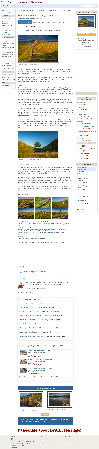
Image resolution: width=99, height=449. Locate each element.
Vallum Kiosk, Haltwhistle (36, 350)
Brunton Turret (5, 41)
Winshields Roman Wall (8, 68)
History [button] (17, 5)
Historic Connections (25, 22)
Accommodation (51, 22)
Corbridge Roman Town (8, 54)
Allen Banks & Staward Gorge (28, 332)
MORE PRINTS (45, 414)
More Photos (62, 22)
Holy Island (80, 158)
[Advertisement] (45, 255)
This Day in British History (44, 447)
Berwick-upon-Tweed (82, 148)
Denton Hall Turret (6, 76)
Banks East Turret (6, 18)
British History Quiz (42, 441)
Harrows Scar (5, 23)
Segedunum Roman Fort (8, 79)
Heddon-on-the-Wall (7, 78)
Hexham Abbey (81, 138)
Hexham (79, 156)
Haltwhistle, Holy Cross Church (28, 328)
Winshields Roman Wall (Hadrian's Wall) (35, 231)
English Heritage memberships (44, 232)
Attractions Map (7, 12)
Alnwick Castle (81, 107)
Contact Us (67, 439)
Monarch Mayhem (42, 445)
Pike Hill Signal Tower (7, 29)
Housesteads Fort (6, 56)
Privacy (66, 441)
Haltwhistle (80, 153)
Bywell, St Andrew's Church (84, 117)
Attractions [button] (9, 5)
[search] (88, 6)
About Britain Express (70, 443)
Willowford (4, 32)
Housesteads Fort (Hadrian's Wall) (29, 320)
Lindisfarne (80, 121)
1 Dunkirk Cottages (82, 178)
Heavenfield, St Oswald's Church (86, 126)
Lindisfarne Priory (81, 102)
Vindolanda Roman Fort (26, 307)
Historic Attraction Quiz (43, 443)
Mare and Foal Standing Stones (28, 311)
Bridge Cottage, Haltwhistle (37, 359)
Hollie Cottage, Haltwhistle (36, 368)
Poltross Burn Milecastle (8, 31)
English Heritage (23, 232)
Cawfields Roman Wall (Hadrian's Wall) (30, 315)
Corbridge (79, 151)
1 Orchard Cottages (82, 186)
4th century (21, 292)
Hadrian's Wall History (7, 87)
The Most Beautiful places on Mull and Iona (33, 271)
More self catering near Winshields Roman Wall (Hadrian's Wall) (38, 377)
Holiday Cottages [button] (27, 5)
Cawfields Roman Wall (8, 47)
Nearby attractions (38, 22)
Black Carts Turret (6, 40)
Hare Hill (4, 22)
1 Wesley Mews (81, 200)
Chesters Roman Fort (7, 52)
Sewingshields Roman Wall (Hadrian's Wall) (32, 336)
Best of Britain (49, 5)
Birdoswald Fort (6, 20)
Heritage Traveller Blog (43, 439)
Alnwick (79, 146)
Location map (22, 234)
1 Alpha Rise (80, 171)
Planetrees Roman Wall (8, 58)
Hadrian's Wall (23, 324)
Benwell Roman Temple (8, 74)
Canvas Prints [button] (39, 5)
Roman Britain (5, 85)
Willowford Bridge (6, 34)
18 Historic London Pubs (27, 273)
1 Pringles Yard (81, 193)
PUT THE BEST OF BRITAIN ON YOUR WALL (86, 34)
